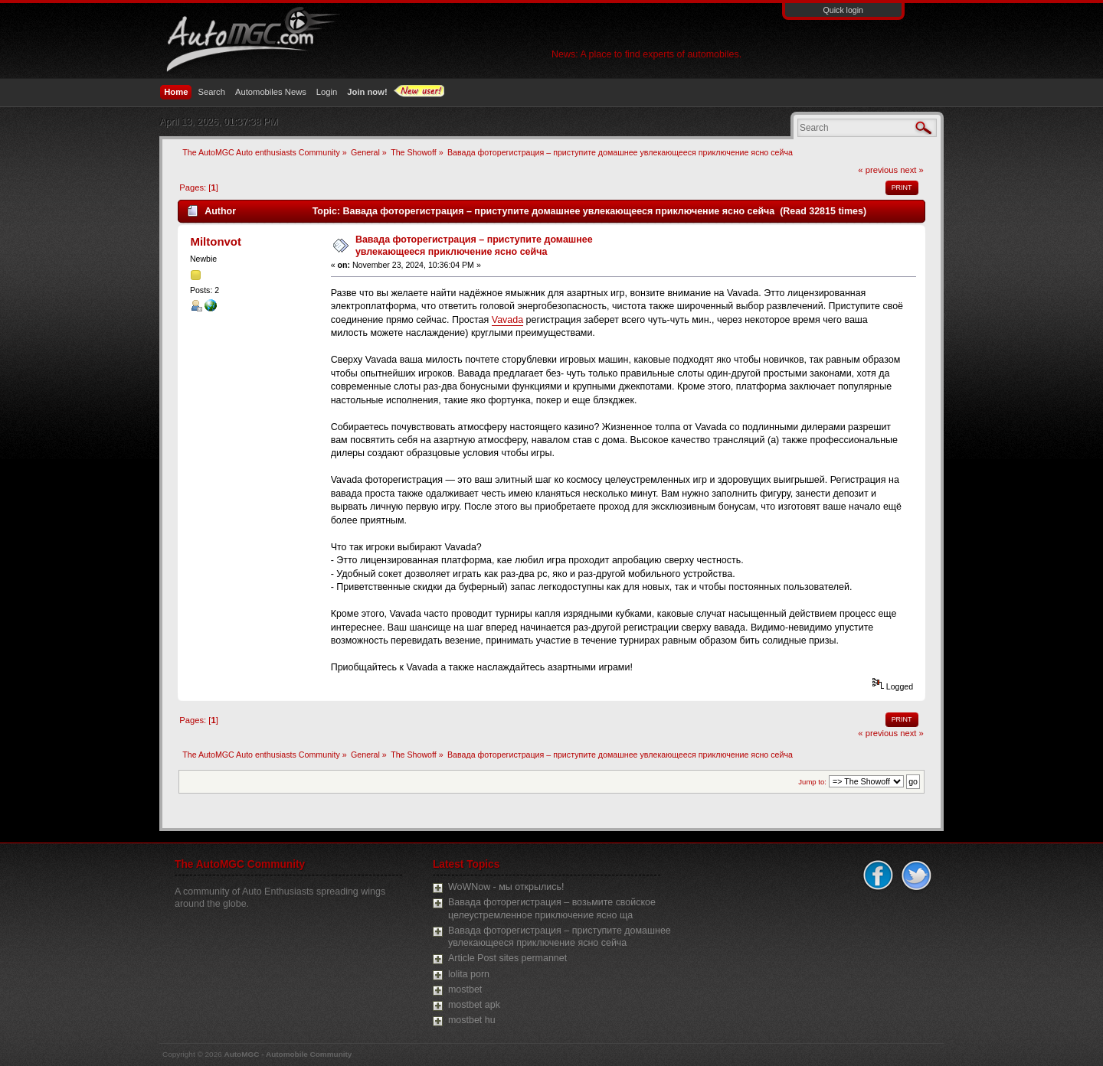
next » (912, 169)
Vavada (507, 320)
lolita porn (468, 974)
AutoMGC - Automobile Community (288, 1054)
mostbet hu (472, 1020)
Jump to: (812, 781)
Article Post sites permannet (507, 958)
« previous (878, 169)
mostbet (465, 989)
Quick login (843, 10)
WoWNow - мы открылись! (506, 887)
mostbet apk (474, 1004)
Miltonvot (215, 241)
